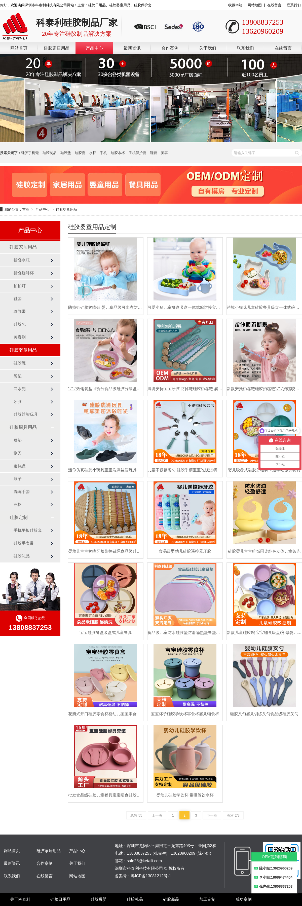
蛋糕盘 (20, 466)
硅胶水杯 (118, 153)
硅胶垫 (65, 153)
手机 (103, 153)
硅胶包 (20, 324)
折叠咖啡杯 (24, 273)
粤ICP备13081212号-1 (151, 876)
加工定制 (207, 899)
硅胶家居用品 (56, 48)
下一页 (212, 815)
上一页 (157, 815)
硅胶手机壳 (30, 153)
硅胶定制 (19, 517)
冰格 (18, 504)
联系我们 (294, 5)
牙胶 (18, 401)
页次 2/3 (233, 815)
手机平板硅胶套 (28, 530)
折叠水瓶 (22, 260)
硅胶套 (80, 153)
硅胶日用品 (60, 899)
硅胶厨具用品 (23, 427)
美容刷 (20, 337)
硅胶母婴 (99, 899)
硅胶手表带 (24, 543)
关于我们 (207, 48)
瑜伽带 (20, 311)
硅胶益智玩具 (26, 414)
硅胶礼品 (22, 556)
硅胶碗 (20, 363)
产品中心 (94, 48)
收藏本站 (235, 5)
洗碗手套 (22, 491)
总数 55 (136, 815)
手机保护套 (137, 153)
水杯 (92, 153)
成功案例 (244, 899)
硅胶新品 (171, 899)
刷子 (18, 479)
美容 (164, 153)
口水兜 (20, 389)
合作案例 (169, 48)
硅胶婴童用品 (66, 209)
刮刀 (18, 453)
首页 (25, 209)
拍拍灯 (20, 286)
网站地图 (255, 5)
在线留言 (274, 5)
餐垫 (18, 376)
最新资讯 (132, 48)
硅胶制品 (50, 153)
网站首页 (18, 48)
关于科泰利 (20, 899)
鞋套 (153, 153)
